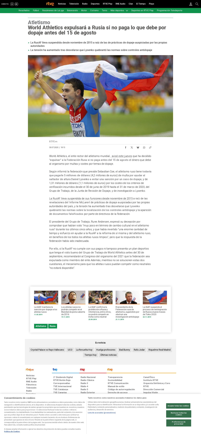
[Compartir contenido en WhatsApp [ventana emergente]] (144, 146)
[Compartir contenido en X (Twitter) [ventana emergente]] (132, 146)
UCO (70, 349)
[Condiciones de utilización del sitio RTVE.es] (30, 414)
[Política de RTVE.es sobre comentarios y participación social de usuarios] (164, 414)
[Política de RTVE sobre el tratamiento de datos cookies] (72, 414)
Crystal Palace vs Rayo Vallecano (47, 349)
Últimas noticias (108, 355)
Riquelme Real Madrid (159, 349)
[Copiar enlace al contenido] (150, 146)
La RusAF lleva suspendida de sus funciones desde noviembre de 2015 (91, 198)
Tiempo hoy (90, 355)
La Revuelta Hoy (84, 349)
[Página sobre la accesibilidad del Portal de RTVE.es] (116, 414)
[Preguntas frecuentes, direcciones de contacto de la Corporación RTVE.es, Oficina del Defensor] (145, 414)
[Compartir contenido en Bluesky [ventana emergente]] (138, 146)
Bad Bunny (124, 349)
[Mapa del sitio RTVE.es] (131, 414)
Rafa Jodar (139, 349)
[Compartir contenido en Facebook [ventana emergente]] (126, 146)
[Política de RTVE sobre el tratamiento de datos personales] (49, 414)
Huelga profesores (105, 349)
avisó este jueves (121, 156)
